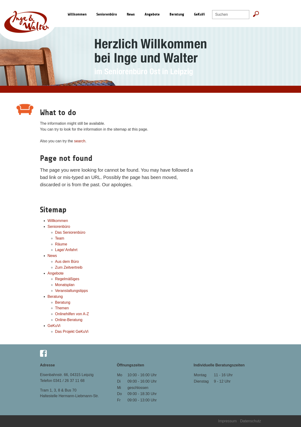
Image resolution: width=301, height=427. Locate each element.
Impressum (228, 421)
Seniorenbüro (106, 14)
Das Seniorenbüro (70, 232)
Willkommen (58, 221)
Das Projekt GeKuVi (71, 332)
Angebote (152, 14)
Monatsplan (65, 285)
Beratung (177, 14)
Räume (61, 244)
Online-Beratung (69, 320)
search (79, 141)
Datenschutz (250, 421)
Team (59, 238)
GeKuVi (199, 14)
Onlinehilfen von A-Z (72, 314)
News (131, 14)
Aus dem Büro (67, 262)
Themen (62, 308)
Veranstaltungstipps (71, 291)
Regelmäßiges (67, 279)
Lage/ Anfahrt (66, 250)
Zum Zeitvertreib (68, 267)
